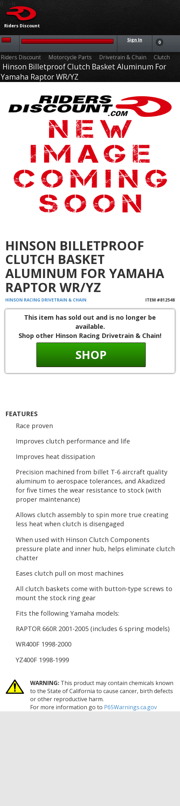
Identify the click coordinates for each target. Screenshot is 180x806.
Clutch (162, 57)
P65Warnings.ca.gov (130, 707)
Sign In (134, 40)
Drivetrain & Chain (122, 57)
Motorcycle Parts (70, 57)
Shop (90, 355)
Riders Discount (21, 57)
